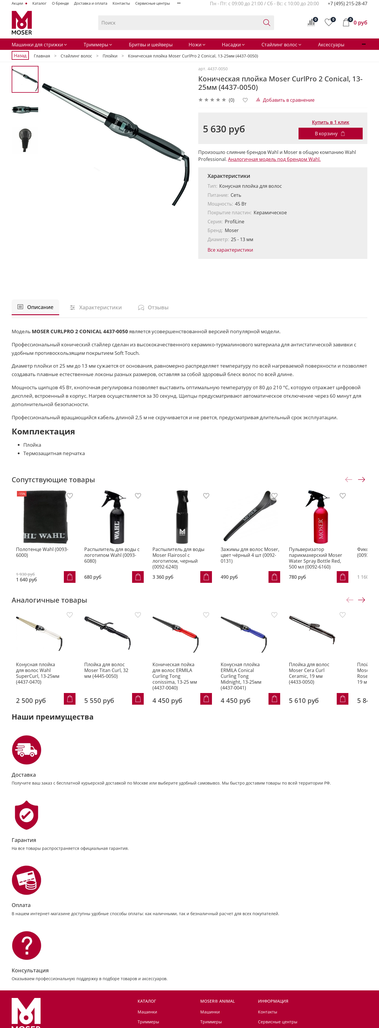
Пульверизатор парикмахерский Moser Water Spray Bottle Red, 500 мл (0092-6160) (333, 562)
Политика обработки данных (287, 949)
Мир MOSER (150, 1000)
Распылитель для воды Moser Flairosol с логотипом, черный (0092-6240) (187, 562)
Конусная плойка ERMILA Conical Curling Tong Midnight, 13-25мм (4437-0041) (255, 682)
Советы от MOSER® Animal (165, 990)
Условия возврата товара (283, 939)
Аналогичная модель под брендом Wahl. (274, 159)
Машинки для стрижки (40, 44)
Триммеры (98, 44)
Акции (18, 3)
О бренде (60, 3)
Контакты (121, 3)
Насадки (233, 44)
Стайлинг (147, 959)
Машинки (147, 910)
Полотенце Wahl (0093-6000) (44, 553)
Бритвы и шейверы (151, 44)
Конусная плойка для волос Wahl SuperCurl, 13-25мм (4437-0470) (37, 679)
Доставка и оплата (90, 3)
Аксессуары (331, 44)
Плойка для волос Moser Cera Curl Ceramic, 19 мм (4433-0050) (327, 682)
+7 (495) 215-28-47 (347, 3)
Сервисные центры (152, 3)
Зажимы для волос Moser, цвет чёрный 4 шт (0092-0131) (259, 559)
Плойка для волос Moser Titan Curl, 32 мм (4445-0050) (107, 679)
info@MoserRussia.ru (42, 972)
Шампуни (210, 929)
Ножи (197, 44)
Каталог (39, 3)
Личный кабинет (275, 959)
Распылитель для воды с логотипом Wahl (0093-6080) (116, 556)
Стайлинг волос (282, 44)
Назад (20, 55)
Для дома (147, 1010)
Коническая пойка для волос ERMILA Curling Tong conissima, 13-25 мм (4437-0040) (182, 682)
